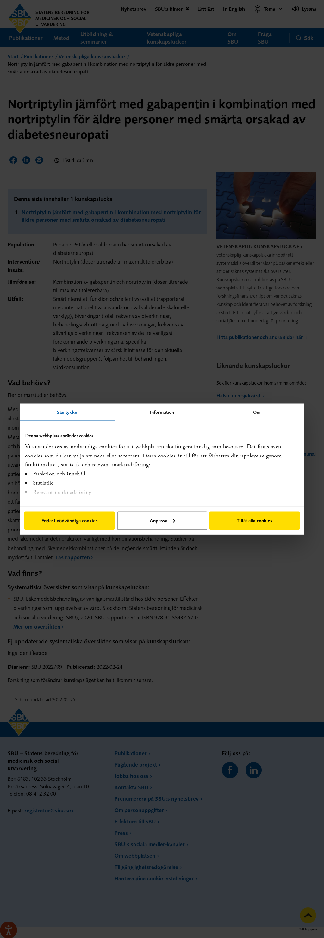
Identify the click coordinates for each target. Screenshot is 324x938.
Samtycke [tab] (67, 411)
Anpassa (162, 520)
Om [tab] (256, 411)
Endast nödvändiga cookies (69, 520)
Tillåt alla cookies (254, 520)
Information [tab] (162, 411)
